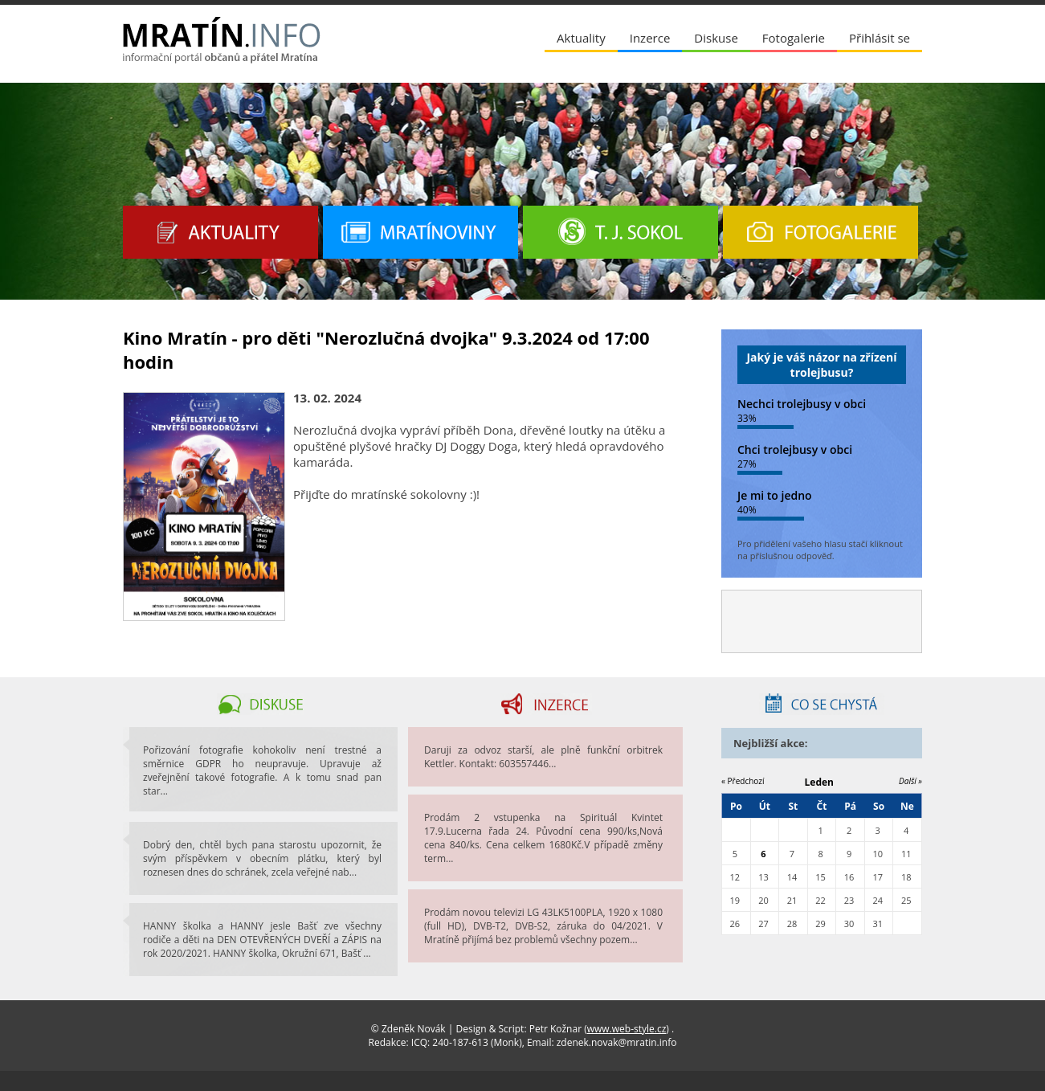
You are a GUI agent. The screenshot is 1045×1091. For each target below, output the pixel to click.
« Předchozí (743, 781)
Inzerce (650, 38)
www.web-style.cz (627, 1029)
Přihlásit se (879, 38)
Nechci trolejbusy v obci (801, 403)
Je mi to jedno (774, 495)
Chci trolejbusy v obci (794, 449)
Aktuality (581, 38)
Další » (910, 781)
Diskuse (715, 38)
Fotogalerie (793, 38)
